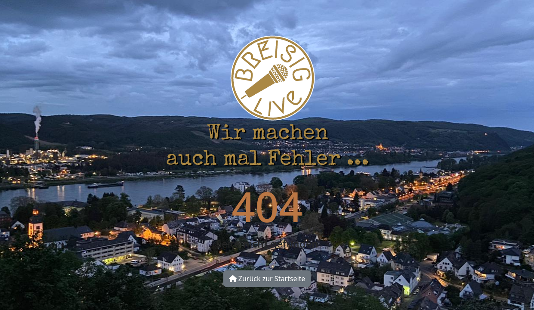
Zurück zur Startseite (267, 278)
